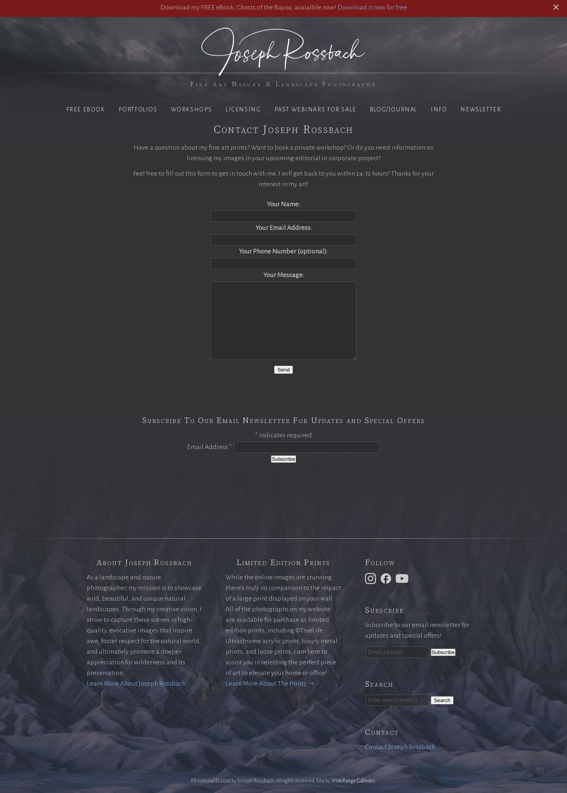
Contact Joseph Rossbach (400, 746)
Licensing (243, 109)
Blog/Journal (393, 109)
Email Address (209, 447)
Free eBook (85, 109)
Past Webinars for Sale (315, 109)
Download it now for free (372, 7)
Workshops (191, 109)
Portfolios (138, 109)
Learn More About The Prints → (270, 683)
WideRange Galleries (353, 781)
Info (439, 109)
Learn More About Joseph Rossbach (136, 683)
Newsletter (480, 109)
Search (442, 700)
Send (283, 370)
